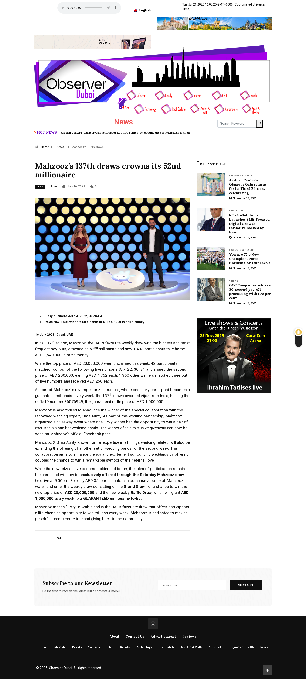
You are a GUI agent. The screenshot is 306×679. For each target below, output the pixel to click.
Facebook (92, 434)
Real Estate (167, 647)
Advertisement (163, 636)
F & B (109, 647)
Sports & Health (242, 250)
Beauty (77, 647)
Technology (144, 647)
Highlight (238, 210)
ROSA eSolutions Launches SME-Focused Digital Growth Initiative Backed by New (249, 223)
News (60, 147)
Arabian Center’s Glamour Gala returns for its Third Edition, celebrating (248, 186)
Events (125, 647)
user (54, 186)
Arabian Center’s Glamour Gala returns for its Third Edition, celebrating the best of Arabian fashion (125, 132)
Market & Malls (242, 175)
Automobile (217, 647)
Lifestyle (59, 647)
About (114, 636)
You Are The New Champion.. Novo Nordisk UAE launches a (249, 258)
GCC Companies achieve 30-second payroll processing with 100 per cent (250, 291)
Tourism (94, 647)
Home (45, 147)
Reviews (189, 636)
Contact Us (135, 636)
